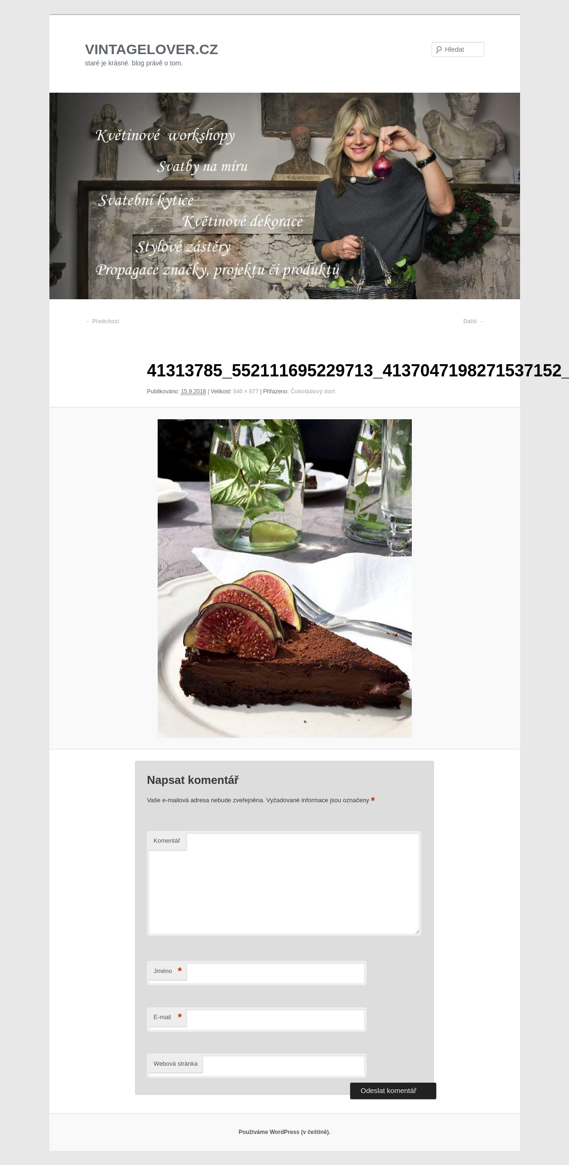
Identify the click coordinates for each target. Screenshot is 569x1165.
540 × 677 (246, 391)
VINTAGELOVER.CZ (151, 49)
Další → (473, 321)
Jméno (167, 971)
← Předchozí (102, 321)
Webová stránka (175, 1063)
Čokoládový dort (312, 391)
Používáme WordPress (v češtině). (284, 1132)
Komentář (166, 840)
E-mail (167, 1017)
